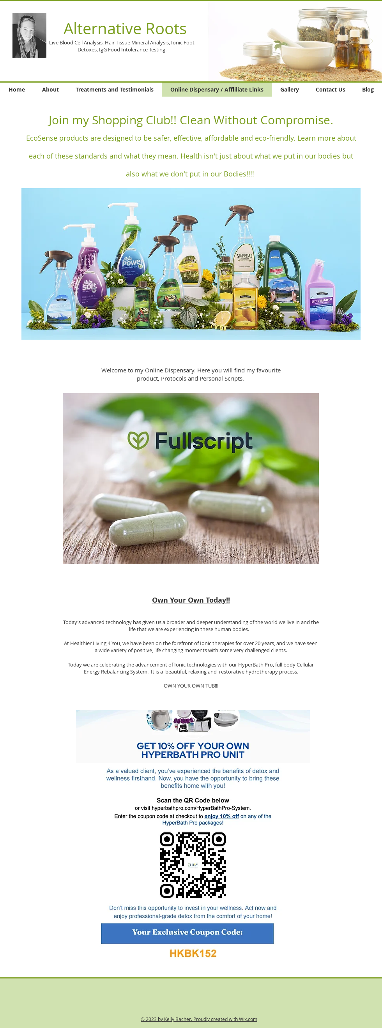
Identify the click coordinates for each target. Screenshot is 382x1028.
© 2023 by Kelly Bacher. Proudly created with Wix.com (199, 1019)
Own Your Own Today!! (191, 600)
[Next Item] (371, 41)
